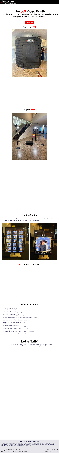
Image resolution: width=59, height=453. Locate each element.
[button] (54, 2)
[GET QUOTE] (29, 22)
